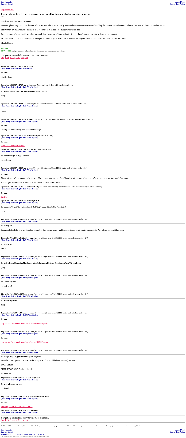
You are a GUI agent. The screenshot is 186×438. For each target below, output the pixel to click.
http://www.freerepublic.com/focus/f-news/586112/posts (24, 323)
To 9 (24, 221)
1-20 (7, 58)
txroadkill (32, 149)
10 (2, 219)
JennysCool (33, 187)
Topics (172, 4)
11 (2, 238)
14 (2, 294)
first (2, 58)
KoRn (31, 119)
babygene (32, 85)
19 (2, 396)
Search (10, 4)
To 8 (24, 259)
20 (2, 410)
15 (2, 313)
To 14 (25, 315)
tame (31, 66)
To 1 (24, 87)
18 (2, 378)
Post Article (180, 4)
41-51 (18, 58)
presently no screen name (39, 396)
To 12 (25, 277)
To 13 (25, 296)
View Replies (28, 68)
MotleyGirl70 (34, 201)
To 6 (24, 399)
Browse (4, 4)
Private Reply (16, 68)
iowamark (34, 410)
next (23, 58)
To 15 (25, 334)
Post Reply (6, 68)
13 (2, 275)
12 (2, 257)
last (26, 58)
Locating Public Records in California (17, 406)
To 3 (24, 170)
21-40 (12, 58)
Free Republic (6, 2)
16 (2, 332)
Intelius (4, 197)
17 (2, 350)
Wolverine (33, 136)
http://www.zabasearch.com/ (13, 146)
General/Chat (180, 2)
